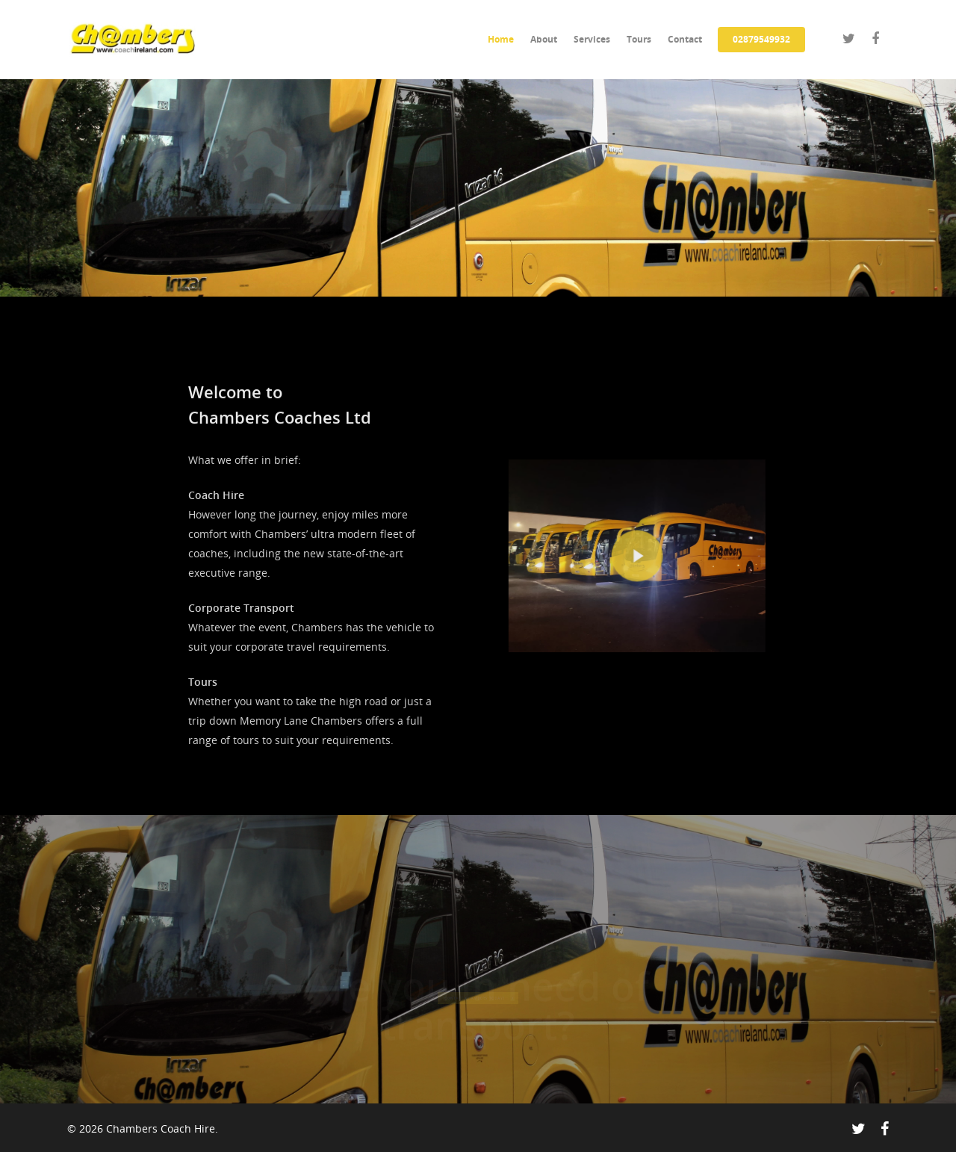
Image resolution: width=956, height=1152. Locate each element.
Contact (685, 39)
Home (501, 39)
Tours (639, 39)
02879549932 (761, 39)
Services (592, 39)
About (543, 39)
